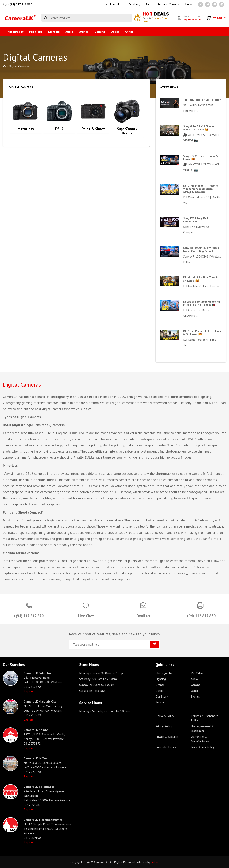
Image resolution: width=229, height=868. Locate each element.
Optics (115, 32)
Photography (15, 32)
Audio (69, 32)
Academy (134, 4)
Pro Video (36, 32)
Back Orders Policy (202, 747)
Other (129, 32)
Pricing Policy (164, 726)
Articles (160, 702)
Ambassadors (114, 4)
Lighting (54, 32)
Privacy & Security (167, 736)
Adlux (155, 862)
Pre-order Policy (166, 747)
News (188, 4)
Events (195, 696)
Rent (149, 4)
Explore (29, 691)
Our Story (162, 696)
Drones (84, 32)
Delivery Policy (165, 716)
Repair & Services (168, 4)
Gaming (99, 32)
